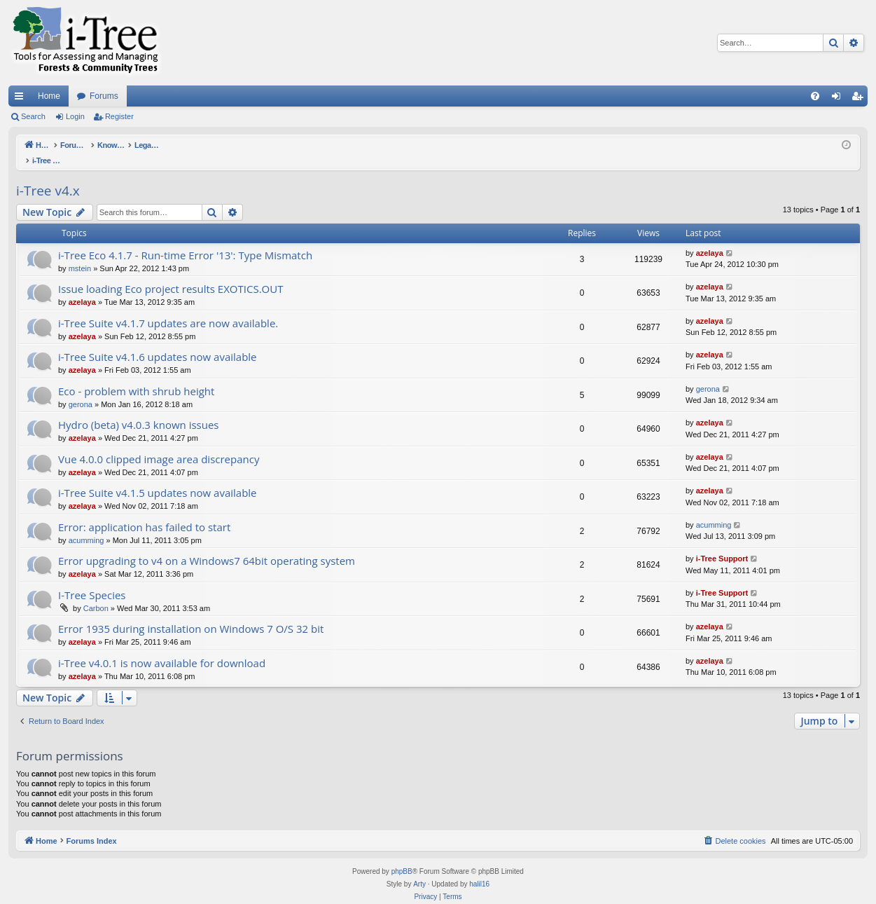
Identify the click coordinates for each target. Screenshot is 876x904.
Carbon (96, 593)
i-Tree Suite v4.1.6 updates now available (157, 342)
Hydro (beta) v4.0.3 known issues (138, 410)
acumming (86, 525)
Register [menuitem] (860, 99)
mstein (80, 253)
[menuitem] (815, 96)
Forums (104, 96)
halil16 (479, 869)
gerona (80, 389)
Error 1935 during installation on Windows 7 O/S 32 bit (191, 614)
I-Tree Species (92, 580)
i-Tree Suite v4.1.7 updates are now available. (168, 308)
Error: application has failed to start (144, 512)
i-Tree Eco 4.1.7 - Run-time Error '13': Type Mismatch (185, 240)
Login (75, 116)
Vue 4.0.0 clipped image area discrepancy (158, 444)
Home (49, 96)
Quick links (21, 99)
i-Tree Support (722, 544)
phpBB (401, 857)
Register (119, 116)
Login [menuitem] (839, 99)
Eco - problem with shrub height (136, 376)
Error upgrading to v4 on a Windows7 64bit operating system (206, 546)
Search (33, 116)
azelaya (709, 238)
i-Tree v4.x (48, 176)
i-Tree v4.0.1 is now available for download (161, 648)
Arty (419, 869)
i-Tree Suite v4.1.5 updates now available (157, 478)
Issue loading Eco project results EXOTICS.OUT (170, 274)
